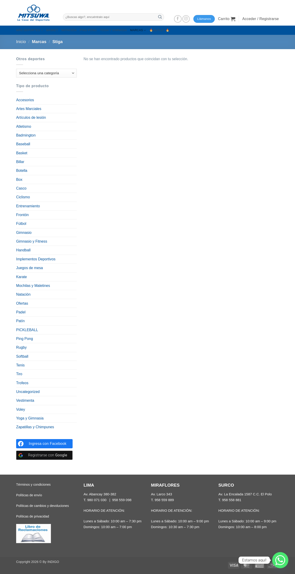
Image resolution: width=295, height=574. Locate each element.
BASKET (52, 30)
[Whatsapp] (280, 560)
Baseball (23, 144)
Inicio (21, 41)
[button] (226, 19)
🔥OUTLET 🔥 (159, 30)
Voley (20, 409)
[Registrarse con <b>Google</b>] (44, 455)
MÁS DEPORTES (29, 30)
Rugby (21, 347)
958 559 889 (164, 500)
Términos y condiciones (33, 484)
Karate (21, 277)
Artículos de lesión (31, 117)
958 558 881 (231, 500)
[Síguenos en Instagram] (186, 19)
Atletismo (23, 126)
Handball (23, 250)
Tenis (20, 365)
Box (19, 179)
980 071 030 (96, 500)
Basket (21, 153)
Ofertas (22, 303)
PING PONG (88, 30)
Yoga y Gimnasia (30, 418)
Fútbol (21, 224)
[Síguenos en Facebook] (178, 19)
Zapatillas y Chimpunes (35, 427)
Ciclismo (23, 197)
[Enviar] (160, 17)
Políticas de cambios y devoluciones (42, 506)
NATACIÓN (69, 30)
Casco (21, 188)
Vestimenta (25, 400)
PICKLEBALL (27, 330)
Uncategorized (28, 392)
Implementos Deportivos (36, 259)
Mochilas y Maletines (33, 286)
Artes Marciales (28, 109)
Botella (21, 170)
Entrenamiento (28, 206)
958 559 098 (122, 500)
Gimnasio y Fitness (31, 241)
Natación (23, 294)
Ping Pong (24, 339)
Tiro (19, 374)
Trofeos (22, 383)
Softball (22, 356)
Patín (20, 321)
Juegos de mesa (29, 268)
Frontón (22, 215)
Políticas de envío (29, 495)
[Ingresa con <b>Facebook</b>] (44, 443)
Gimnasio (24, 233)
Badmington (25, 135)
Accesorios (25, 100)
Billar (20, 162)
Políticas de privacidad (32, 516)
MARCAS (138, 30)
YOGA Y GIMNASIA (113, 30)
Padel (20, 312)
